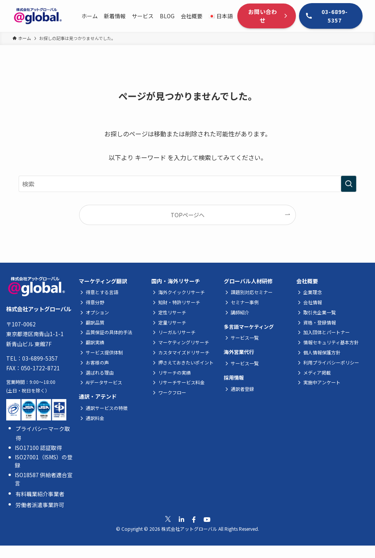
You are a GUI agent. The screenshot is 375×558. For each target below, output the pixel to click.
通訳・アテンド (98, 396)
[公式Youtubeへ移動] (207, 519)
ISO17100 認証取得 (38, 448)
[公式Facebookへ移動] (194, 519)
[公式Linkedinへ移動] (181, 519)
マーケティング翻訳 (103, 281)
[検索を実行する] (348, 184)
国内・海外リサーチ (175, 281)
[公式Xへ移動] (168, 519)
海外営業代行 (239, 352)
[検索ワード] (187, 184)
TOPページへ (187, 215)
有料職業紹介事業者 (40, 494)
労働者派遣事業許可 (40, 505)
